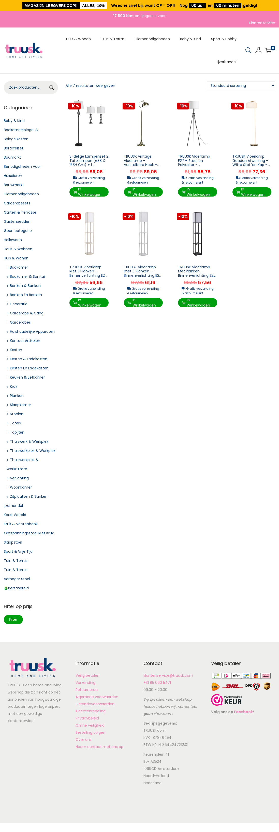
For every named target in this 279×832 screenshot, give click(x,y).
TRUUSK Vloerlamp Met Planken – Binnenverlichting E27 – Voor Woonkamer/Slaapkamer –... (197, 278)
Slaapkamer (20, 404)
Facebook (243, 711)
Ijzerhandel (13, 505)
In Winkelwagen (87, 192)
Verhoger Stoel (17, 578)
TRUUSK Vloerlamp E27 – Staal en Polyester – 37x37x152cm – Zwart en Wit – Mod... (197, 165)
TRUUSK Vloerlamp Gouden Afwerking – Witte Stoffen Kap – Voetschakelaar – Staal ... (250, 165)
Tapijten (17, 432)
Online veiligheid (90, 725)
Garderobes (20, 322)
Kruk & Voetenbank (21, 523)
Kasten (16, 349)
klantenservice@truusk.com (168, 675)
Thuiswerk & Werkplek (29, 441)
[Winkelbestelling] (241, 85)
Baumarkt (12, 157)
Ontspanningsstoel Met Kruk (29, 533)
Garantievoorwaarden (95, 703)
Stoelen (16, 414)
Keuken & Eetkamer (27, 377)
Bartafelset (13, 148)
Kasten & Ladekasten (28, 359)
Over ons (84, 739)
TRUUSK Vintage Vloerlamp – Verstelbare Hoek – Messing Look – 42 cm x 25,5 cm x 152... (141, 165)
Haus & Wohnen (18, 249)
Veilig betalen (87, 675)
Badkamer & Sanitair (28, 276)
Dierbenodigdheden (21, 194)
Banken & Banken (25, 285)
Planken (17, 395)
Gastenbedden (17, 221)
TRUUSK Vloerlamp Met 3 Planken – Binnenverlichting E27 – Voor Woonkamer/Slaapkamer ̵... (88, 278)
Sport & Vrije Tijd (18, 551)
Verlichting (19, 478)
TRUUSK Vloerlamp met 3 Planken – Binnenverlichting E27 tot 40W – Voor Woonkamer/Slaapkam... (142, 278)
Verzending (85, 682)
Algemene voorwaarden (97, 696)
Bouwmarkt (14, 184)
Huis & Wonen (16, 258)
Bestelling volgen (90, 732)
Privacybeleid (87, 718)
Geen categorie (18, 230)
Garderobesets (17, 203)
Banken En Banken (26, 294)
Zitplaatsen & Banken (29, 496)
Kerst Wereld (15, 514)
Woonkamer (21, 487)
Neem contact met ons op (99, 746)
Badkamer (19, 267)
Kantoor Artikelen (25, 340)
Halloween (13, 239)
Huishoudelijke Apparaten (32, 331)
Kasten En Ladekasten (29, 368)
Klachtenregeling (91, 711)
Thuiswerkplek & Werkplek (32, 450)
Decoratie (18, 304)
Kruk (13, 386)
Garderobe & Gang (26, 313)
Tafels (15, 423)
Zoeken (51, 88)
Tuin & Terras (15, 560)
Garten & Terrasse (20, 212)
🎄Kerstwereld (16, 588)
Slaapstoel (13, 542)
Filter (13, 619)
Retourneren (87, 689)
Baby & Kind (14, 120)
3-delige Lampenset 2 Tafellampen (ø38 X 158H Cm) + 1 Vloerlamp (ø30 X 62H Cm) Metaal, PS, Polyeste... (88, 167)
